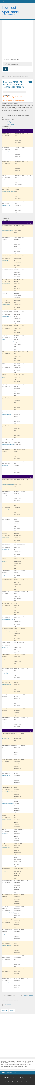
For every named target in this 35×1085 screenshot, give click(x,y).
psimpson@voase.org (6, 283)
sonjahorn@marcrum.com (6, 819)
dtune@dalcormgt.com (6, 137)
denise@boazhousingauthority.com (8, 191)
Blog (15, 1072)
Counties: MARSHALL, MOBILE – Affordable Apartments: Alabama (13, 84)
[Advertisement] (17, 39)
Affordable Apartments (16, 75)
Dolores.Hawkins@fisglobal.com (8, 151)
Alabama (8, 75)
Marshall (26, 995)
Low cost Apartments (11, 9)
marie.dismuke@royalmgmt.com (8, 444)
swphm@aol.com (5, 647)
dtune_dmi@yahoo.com (6, 414)
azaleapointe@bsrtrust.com (7, 369)
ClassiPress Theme (10, 1082)
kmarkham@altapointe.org (7, 631)
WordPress (27, 1082)
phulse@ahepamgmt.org (6, 304)
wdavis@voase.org (5, 242)
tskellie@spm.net (5, 179)
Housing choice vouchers (13, 122)
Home (3, 75)
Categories (9, 1072)
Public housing (10, 124)
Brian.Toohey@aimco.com (7, 871)
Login (31, 1)
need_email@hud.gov (6, 775)
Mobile (31, 995)
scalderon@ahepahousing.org (7, 230)
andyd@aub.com (5, 260)
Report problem (7, 1004)
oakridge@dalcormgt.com (6, 684)
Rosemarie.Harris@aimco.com (7, 619)
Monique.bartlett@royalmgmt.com (8, 803)
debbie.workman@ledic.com (7, 509)
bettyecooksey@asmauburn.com (8, 791)
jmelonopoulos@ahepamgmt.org (8, 912)
